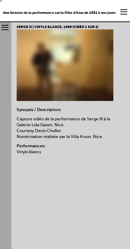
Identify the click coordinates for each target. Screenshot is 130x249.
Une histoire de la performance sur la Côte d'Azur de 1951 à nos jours (59, 13)
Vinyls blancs (29, 152)
